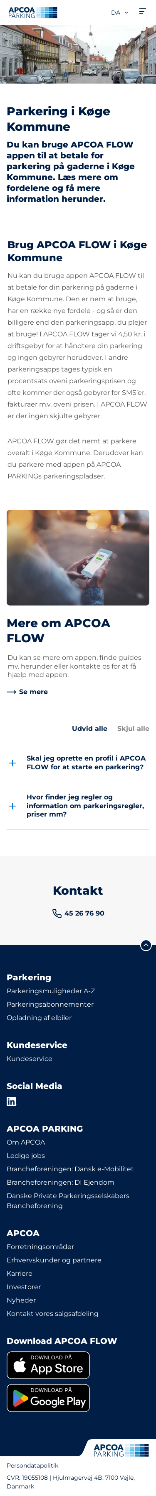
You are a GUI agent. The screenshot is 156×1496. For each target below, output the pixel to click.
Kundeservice (29, 1059)
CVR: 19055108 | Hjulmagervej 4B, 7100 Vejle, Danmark (71, 1482)
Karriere (19, 1273)
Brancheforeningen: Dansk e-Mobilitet (70, 1169)
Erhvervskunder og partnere (54, 1260)
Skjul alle (133, 729)
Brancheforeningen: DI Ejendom (60, 1182)
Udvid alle (89, 729)
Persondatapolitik (32, 1465)
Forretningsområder (40, 1247)
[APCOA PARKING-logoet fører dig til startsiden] (33, 12)
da (120, 12)
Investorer (24, 1287)
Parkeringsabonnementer (50, 1004)
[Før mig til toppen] (146, 945)
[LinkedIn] (12, 1102)
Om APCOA (26, 1142)
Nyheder (21, 1300)
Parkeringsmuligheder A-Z (51, 991)
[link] (27, 692)
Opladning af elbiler (39, 1018)
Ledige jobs (26, 1156)
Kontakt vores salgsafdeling (53, 1314)
